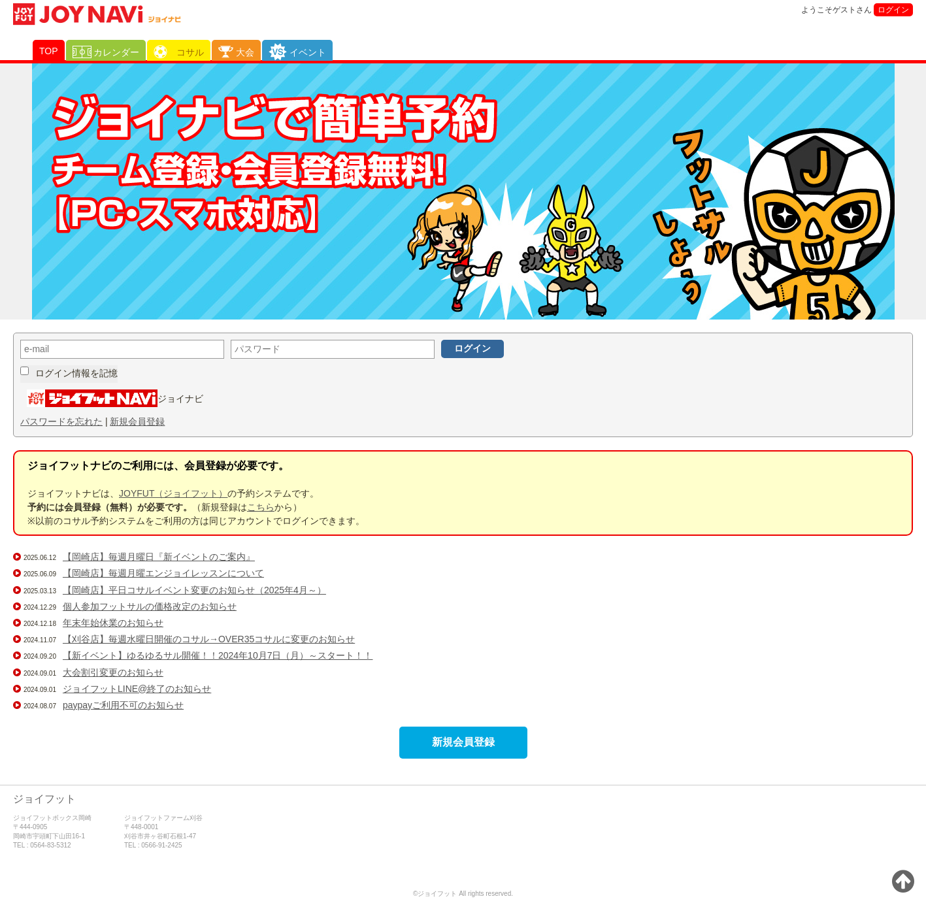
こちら (260, 507)
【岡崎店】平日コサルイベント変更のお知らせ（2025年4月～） (194, 590)
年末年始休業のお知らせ (113, 622)
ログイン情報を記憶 (76, 373)
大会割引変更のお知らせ (113, 672)
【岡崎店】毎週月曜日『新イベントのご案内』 (159, 556)
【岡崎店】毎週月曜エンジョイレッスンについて (163, 573)
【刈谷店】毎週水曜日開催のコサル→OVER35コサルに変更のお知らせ (209, 639)
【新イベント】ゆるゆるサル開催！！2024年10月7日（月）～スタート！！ (218, 655)
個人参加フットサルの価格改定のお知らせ (150, 606)
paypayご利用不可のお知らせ (123, 705)
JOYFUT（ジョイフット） (173, 493)
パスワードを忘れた (61, 421)
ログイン (893, 9)
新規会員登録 (137, 421)
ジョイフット (44, 798)
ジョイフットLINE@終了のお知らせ (137, 688)
